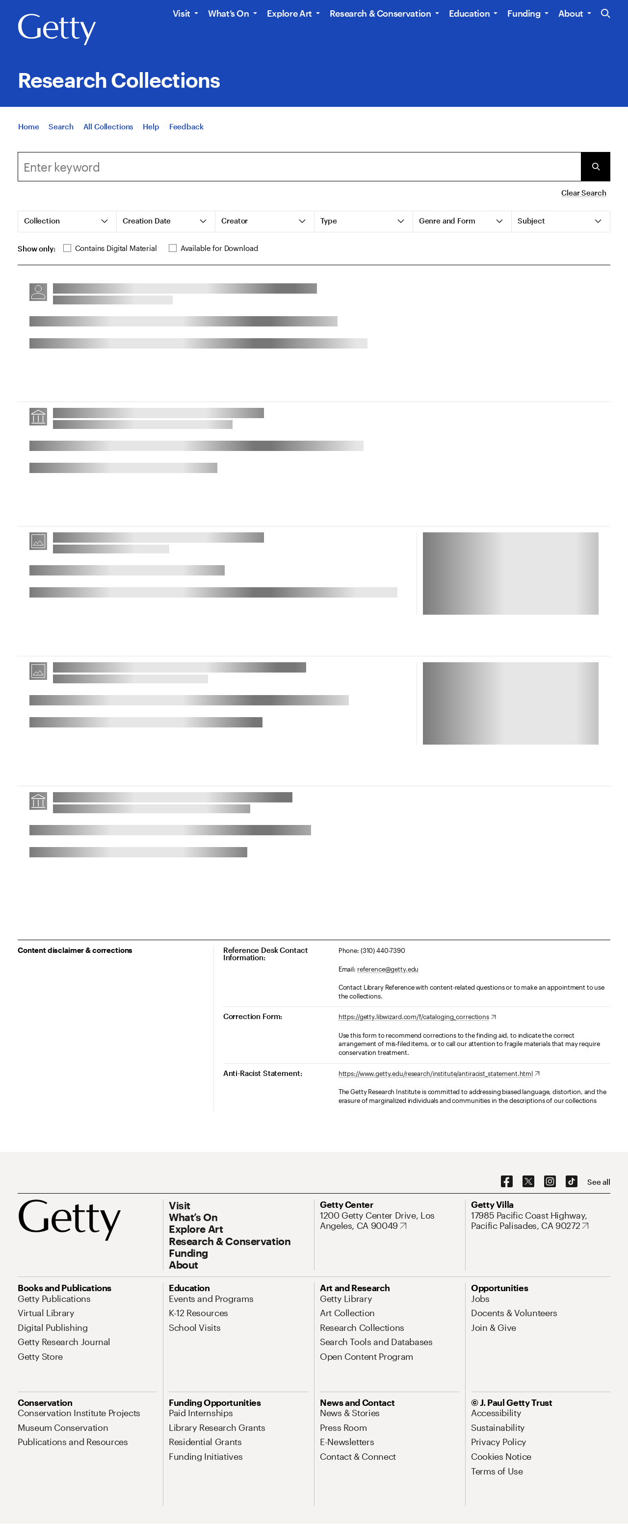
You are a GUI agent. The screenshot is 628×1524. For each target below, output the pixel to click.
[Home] (28, 128)
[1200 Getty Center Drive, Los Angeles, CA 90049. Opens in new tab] (389, 1220)
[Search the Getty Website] (605, 14)
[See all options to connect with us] (598, 1182)
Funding (523, 13)
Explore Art (289, 13)
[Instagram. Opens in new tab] (550, 1181)
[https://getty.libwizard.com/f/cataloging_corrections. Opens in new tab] (417, 1017)
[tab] (67, 221)
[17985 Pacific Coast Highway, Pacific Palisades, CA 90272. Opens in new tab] (540, 1220)
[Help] (151, 128)
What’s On (228, 13)
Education (469, 13)
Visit (181, 13)
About (570, 13)
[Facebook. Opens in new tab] (507, 1181)
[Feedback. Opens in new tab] (186, 128)
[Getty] (57, 30)
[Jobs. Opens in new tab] (480, 1298)
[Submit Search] (595, 166)
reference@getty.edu (388, 969)
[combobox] (299, 166)
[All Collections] (108, 128)
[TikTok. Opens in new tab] (571, 1181)
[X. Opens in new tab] (528, 1181)
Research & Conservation (380, 13)
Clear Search (583, 192)
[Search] (61, 128)
